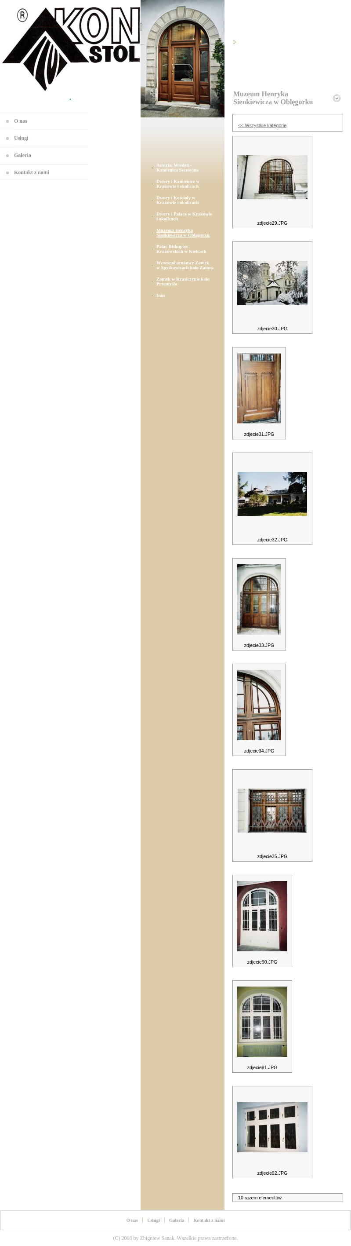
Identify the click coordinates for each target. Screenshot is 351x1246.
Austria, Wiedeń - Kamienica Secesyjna (177, 167)
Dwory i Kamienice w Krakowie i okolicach (177, 184)
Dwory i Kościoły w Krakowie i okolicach (177, 200)
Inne (161, 295)
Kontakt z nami (31, 172)
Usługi (21, 138)
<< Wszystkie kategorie (262, 125)
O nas (20, 121)
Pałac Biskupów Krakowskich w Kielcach (181, 249)
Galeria (22, 155)
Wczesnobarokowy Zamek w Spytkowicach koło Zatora (184, 265)
